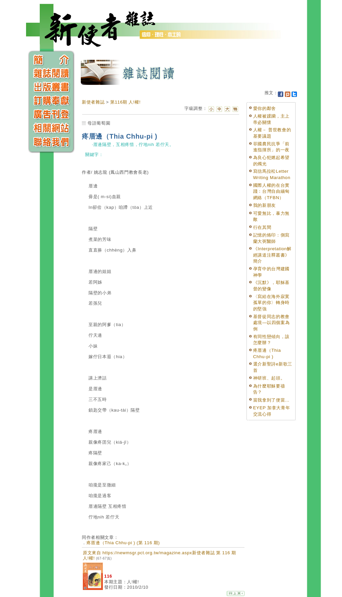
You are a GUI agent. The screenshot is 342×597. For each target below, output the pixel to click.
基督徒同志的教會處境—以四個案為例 (271, 322)
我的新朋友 (264, 205)
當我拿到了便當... (271, 400)
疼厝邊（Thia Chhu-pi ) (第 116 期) (123, 542)
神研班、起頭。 (269, 378)
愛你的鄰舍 (264, 108)
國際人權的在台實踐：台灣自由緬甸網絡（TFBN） (271, 191)
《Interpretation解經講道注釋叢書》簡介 (272, 255)
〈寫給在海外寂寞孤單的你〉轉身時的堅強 (271, 302)
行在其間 (262, 227)
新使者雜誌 (93, 102)
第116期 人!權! (125, 102)
